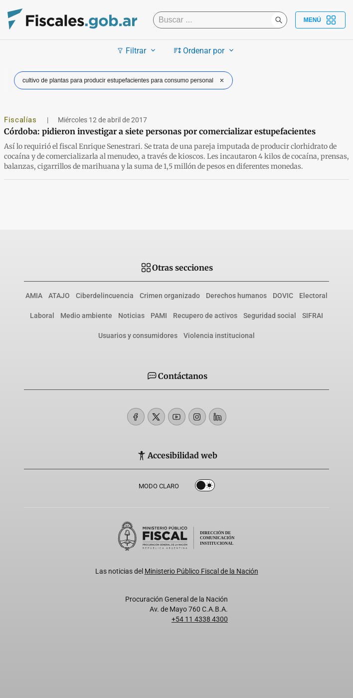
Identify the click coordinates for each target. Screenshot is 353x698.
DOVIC (283, 296)
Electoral (313, 296)
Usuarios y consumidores (137, 336)
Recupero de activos (205, 316)
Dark (204, 487)
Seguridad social (269, 316)
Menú (320, 20)
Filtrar (137, 50)
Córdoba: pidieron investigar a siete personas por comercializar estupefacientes (160, 131)
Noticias (131, 316)
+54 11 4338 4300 (200, 619)
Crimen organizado (170, 296)
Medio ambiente (86, 316)
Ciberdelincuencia (105, 296)
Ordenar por (205, 50)
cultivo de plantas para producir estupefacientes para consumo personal (124, 80)
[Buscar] (215, 20)
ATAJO (59, 296)
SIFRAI (312, 316)
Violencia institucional (219, 336)
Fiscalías (21, 119)
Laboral (42, 316)
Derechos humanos (236, 296)
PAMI (159, 316)
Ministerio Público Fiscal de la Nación (201, 571)
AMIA (33, 296)
